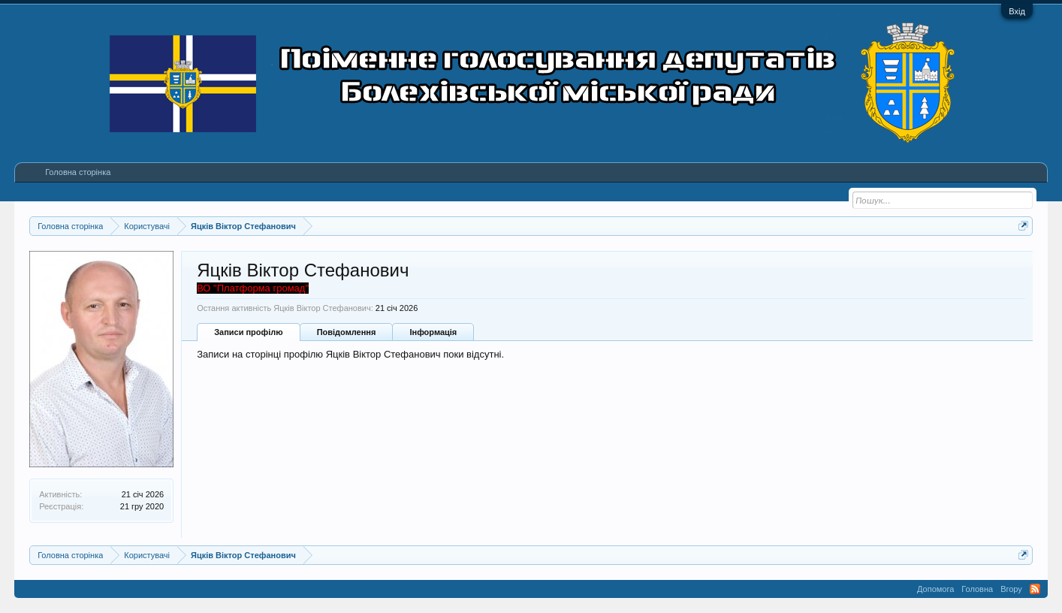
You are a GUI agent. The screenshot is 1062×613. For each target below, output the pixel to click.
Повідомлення (346, 332)
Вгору (1011, 588)
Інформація (433, 332)
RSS (1035, 589)
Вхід (1017, 11)
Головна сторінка (77, 172)
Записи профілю (248, 332)
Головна (977, 588)
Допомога (935, 588)
